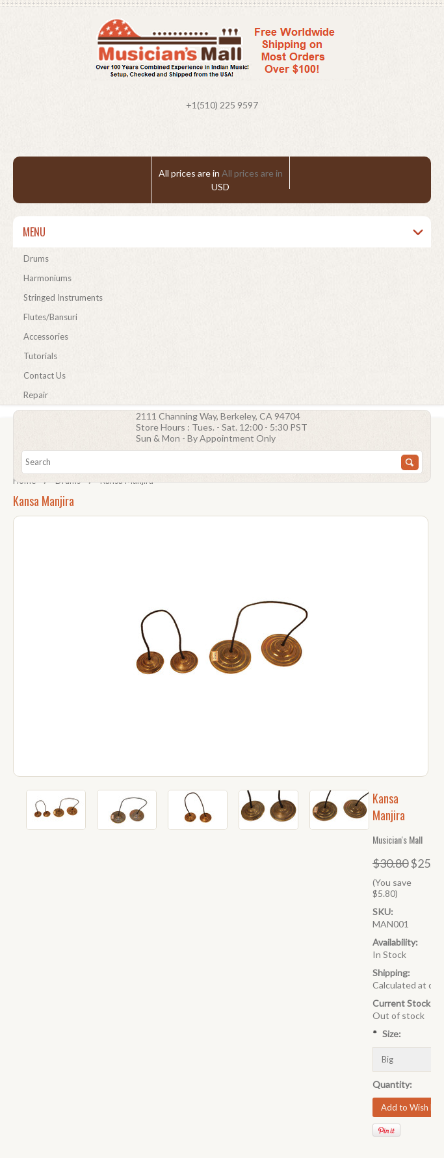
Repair (35, 395)
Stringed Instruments (63, 297)
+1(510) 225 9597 (222, 104)
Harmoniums (47, 278)
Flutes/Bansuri (50, 317)
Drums (36, 258)
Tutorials (40, 356)
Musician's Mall (397, 839)
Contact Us (44, 375)
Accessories (45, 336)
